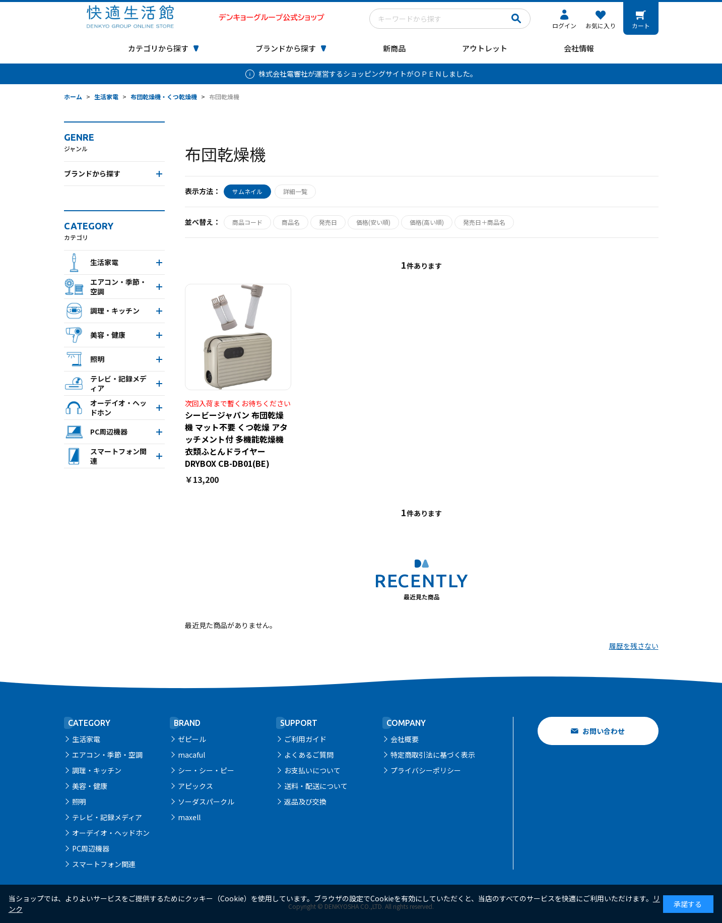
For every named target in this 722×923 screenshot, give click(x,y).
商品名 (291, 222)
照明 (79, 801)
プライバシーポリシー (425, 770)
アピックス (195, 786)
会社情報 (579, 48)
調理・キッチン (96, 770)
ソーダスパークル (206, 801)
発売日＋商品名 (484, 222)
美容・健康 (89, 786)
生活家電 (86, 739)
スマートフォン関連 (104, 864)
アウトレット (484, 48)
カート (641, 25)
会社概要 (404, 739)
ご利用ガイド (305, 739)
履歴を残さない (634, 646)
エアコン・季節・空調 (107, 755)
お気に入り (600, 25)
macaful (191, 755)
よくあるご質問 (309, 755)
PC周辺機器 (90, 848)
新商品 (394, 48)
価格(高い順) (427, 222)
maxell (189, 817)
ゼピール (192, 739)
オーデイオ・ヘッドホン (111, 833)
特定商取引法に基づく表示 (432, 755)
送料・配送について (316, 786)
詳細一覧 (295, 191)
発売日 (328, 222)
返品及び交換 (305, 801)
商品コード (247, 222)
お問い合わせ (603, 731)
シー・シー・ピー (206, 770)
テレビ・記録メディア (107, 817)
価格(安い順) (373, 222)
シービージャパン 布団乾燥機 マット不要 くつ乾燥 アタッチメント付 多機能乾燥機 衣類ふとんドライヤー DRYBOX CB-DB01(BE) (236, 439)
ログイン (564, 25)
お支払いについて (312, 770)
